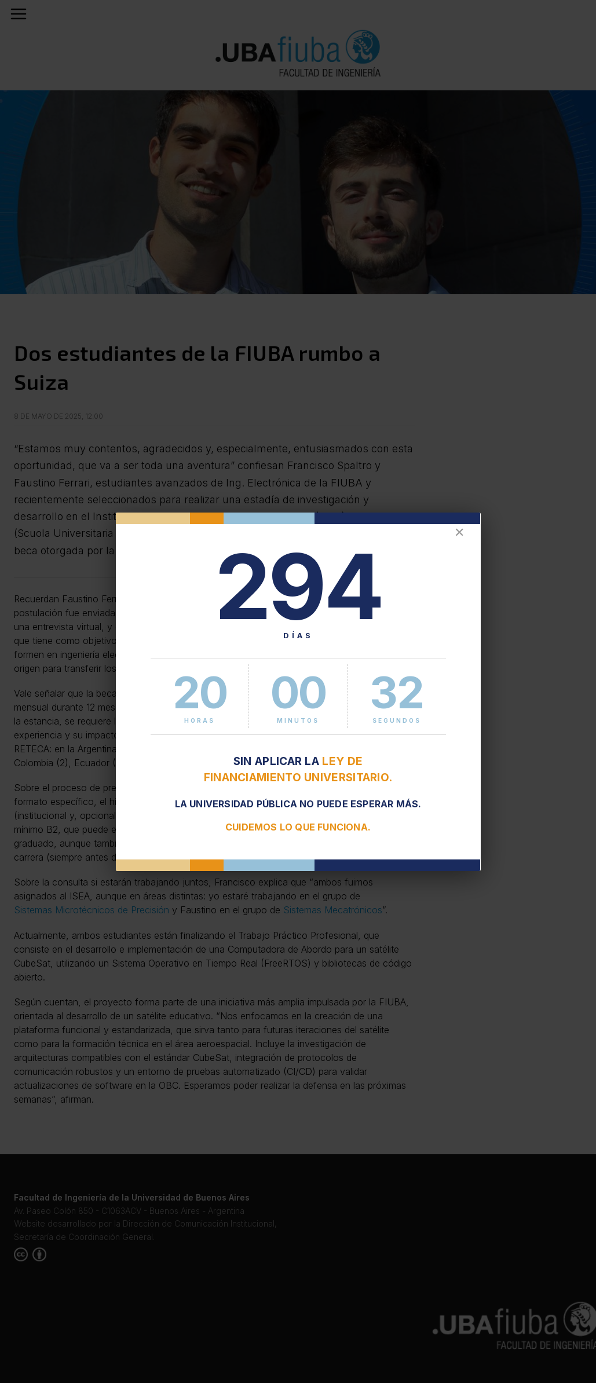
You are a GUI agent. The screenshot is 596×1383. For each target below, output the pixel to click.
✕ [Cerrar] (459, 532)
